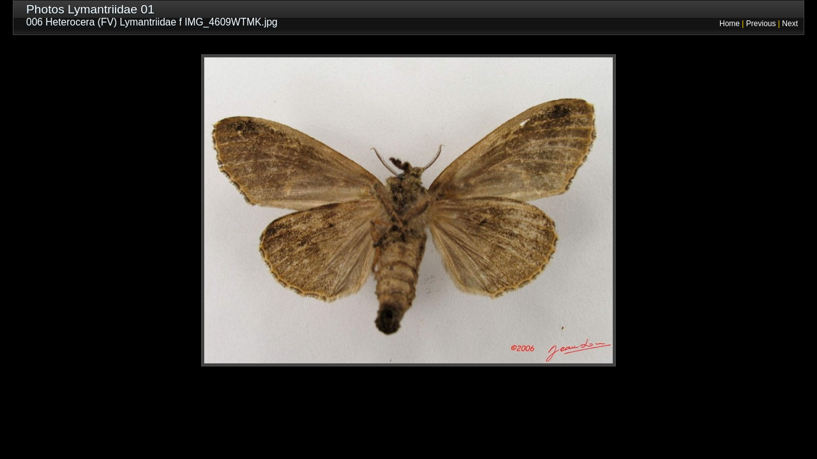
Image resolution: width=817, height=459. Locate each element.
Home (729, 23)
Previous (761, 23)
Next (790, 23)
